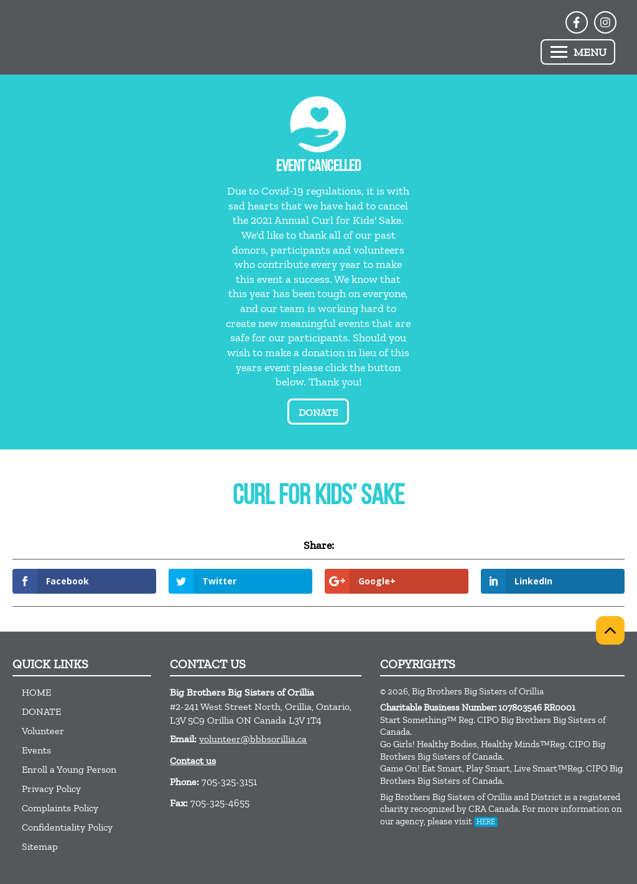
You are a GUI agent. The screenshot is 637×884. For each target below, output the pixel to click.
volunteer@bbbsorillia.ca (253, 739)
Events (36, 750)
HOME (36, 692)
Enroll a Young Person (69, 769)
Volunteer (43, 731)
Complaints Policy (60, 808)
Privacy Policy (51, 788)
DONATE (41, 711)
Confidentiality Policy (67, 827)
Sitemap (40, 846)
